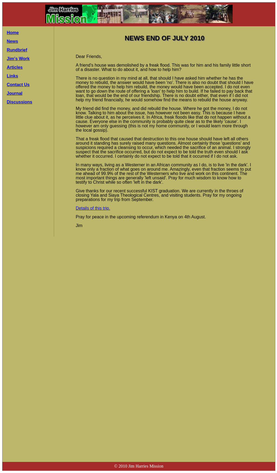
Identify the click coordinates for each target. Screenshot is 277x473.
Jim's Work (18, 58)
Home (13, 32)
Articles (15, 67)
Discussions (19, 102)
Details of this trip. (93, 208)
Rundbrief (17, 50)
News (12, 41)
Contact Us (18, 84)
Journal (14, 93)
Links (12, 76)
